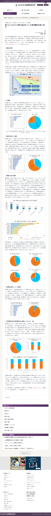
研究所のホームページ (14, 44)
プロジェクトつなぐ (31, 475)
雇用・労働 (7, 421)
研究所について (10, 10)
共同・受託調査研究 (25, 13)
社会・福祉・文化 (8, 430)
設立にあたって (7, 477)
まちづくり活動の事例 (9, 408)
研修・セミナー (30, 488)
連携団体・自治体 (41, 13)
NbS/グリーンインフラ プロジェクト (34, 482)
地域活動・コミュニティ (10, 424)
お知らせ (6, 413)
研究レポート (9, 13)
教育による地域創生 (31, 486)
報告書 (5, 486)
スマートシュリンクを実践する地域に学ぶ (14, 442)
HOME (5, 17)
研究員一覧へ (25, 453)
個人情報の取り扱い (31, 500)
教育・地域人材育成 (9, 419)
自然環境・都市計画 (9, 427)
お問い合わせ (29, 498)
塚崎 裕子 (43, 33)
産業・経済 (7, 416)
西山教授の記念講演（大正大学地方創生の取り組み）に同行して (19, 437)
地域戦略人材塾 (30, 477)
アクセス (5, 482)
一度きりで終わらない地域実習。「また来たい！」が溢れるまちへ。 (20, 448)
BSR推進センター (30, 484)
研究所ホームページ (37, 387)
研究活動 (41, 10)
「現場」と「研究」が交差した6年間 (13, 445)
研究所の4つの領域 (7, 484)
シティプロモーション (31, 480)
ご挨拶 (5, 475)
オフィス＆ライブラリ (8, 480)
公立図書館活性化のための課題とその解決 (14, 440)
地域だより (7, 410)
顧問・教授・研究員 (25, 10)
